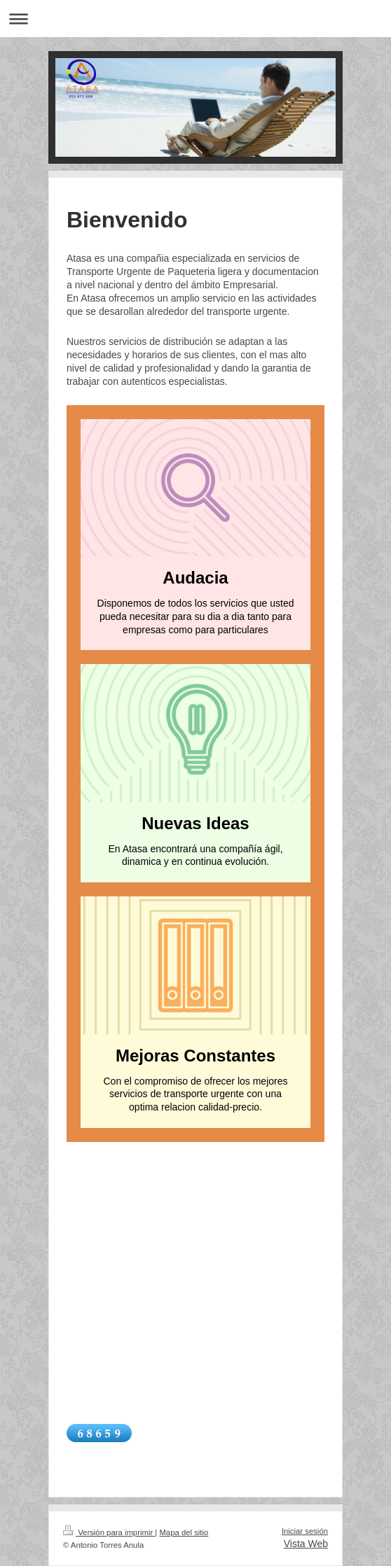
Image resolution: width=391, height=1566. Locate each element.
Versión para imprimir (109, 1532)
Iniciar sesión (305, 1531)
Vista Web (306, 1543)
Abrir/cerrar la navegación (195, 18)
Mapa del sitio (183, 1532)
